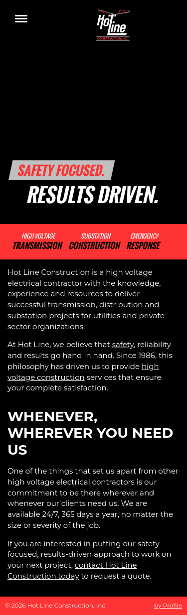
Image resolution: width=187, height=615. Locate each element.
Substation (93, 242)
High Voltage (36, 242)
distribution (121, 304)
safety (123, 344)
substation (27, 315)
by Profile (168, 605)
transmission (72, 304)
